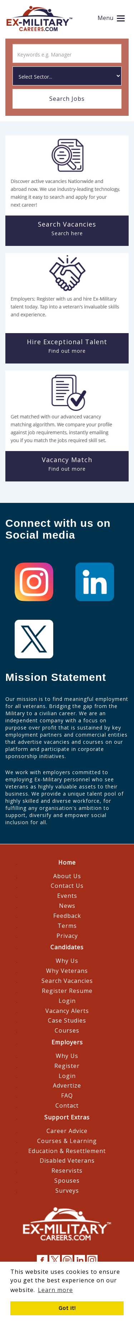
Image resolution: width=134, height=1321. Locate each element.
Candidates (67, 947)
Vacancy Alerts (67, 1011)
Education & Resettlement (67, 1151)
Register (67, 1066)
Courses (67, 1030)
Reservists (67, 1170)
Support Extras (67, 1117)
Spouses (67, 1180)
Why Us (67, 961)
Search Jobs (67, 99)
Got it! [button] (67, 1308)
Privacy (67, 936)
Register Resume (67, 991)
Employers (67, 1042)
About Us (67, 876)
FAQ (67, 1095)
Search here (67, 233)
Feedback (67, 916)
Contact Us (67, 886)
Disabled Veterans (67, 1160)
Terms (67, 926)
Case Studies (67, 1020)
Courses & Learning (67, 1141)
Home (67, 862)
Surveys (67, 1190)
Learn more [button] (55, 1290)
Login (67, 1001)
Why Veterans (67, 971)
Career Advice (67, 1131)
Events (67, 896)
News (67, 906)
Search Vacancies (67, 981)
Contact (67, 1105)
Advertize (67, 1085)
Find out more (67, 350)
